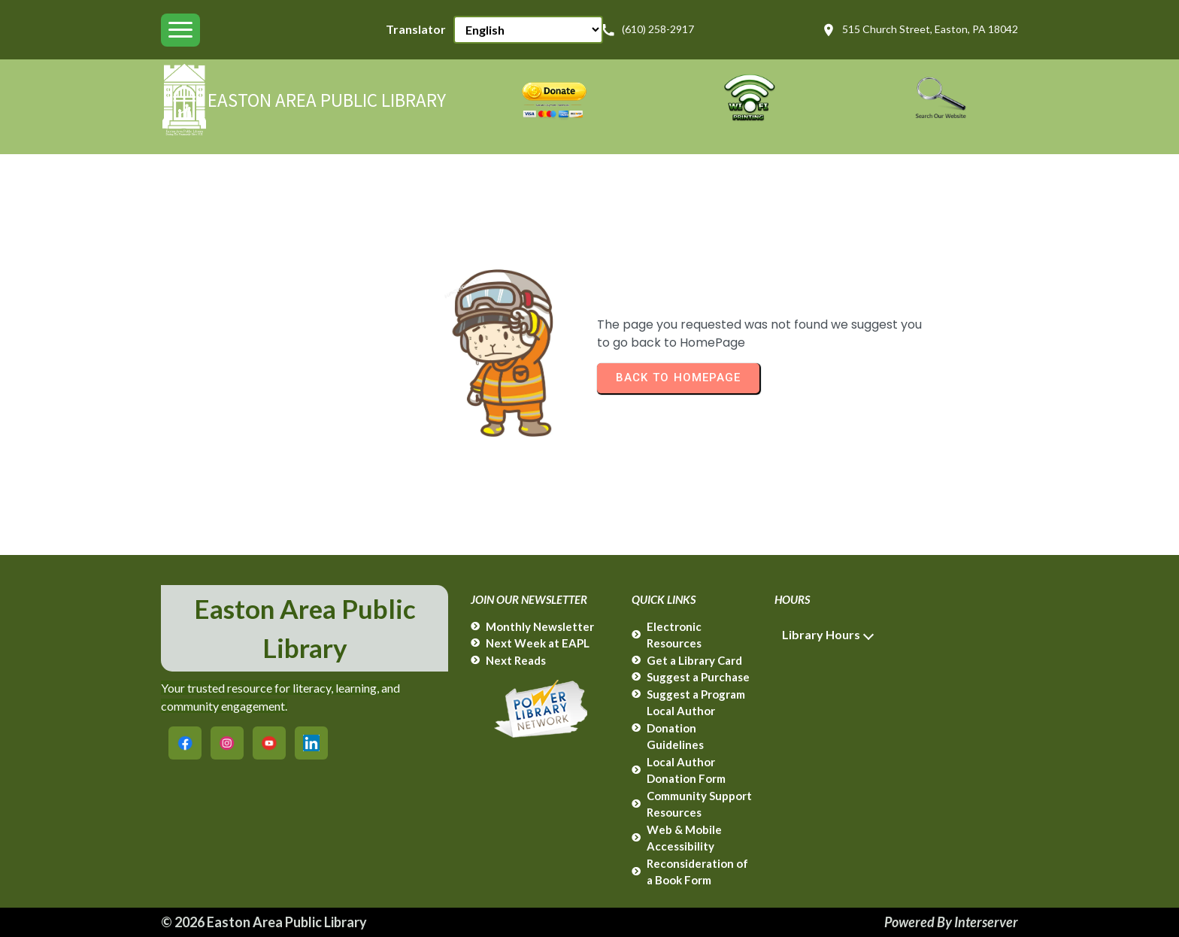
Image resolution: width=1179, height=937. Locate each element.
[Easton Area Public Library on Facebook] (185, 743)
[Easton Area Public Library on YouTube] (269, 743)
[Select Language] (528, 30)
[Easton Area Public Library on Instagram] (227, 743)
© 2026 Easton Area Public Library (264, 922)
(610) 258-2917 (647, 30)
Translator (416, 29)
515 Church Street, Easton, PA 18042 (919, 30)
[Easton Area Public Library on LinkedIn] (311, 743)
